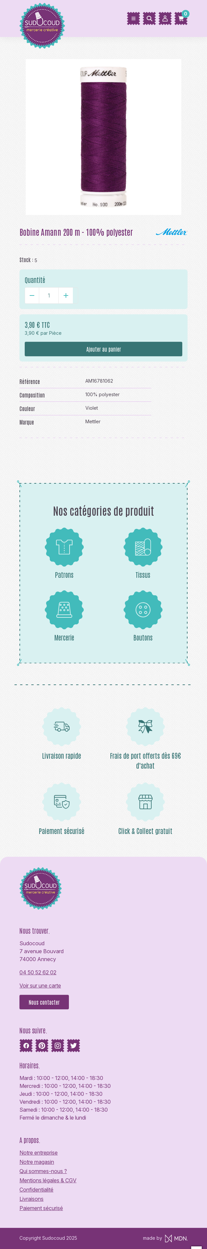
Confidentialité (36, 1189)
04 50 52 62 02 (37, 972)
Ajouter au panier (103, 349)
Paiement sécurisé (41, 1208)
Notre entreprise (38, 1152)
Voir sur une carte (40, 985)
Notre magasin (36, 1162)
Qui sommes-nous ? (43, 1171)
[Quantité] (49, 295)
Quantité (35, 279)
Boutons (143, 616)
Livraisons (31, 1199)
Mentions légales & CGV (47, 1180)
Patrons (64, 553)
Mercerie (64, 616)
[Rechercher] (149, 18)
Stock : (26, 259)
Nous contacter (44, 1002)
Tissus (143, 553)
